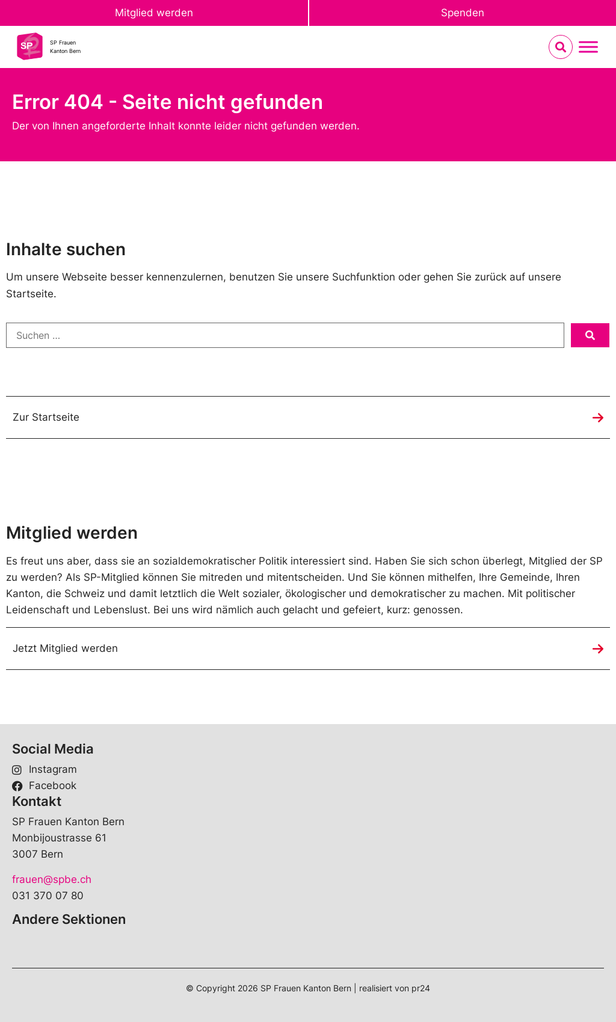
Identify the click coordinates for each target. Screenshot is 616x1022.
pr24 (420, 988)
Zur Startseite (46, 417)
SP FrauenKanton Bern (65, 46)
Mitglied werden (154, 13)
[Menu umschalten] (588, 47)
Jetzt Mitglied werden (65, 648)
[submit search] (590, 335)
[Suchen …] (285, 335)
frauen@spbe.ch (51, 879)
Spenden (462, 13)
